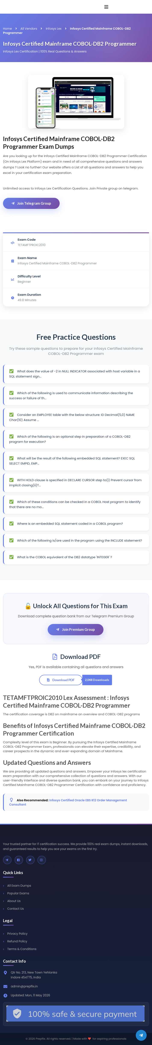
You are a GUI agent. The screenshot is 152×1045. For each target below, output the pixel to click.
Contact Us (15, 909)
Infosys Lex (54, 28)
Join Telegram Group (31, 203)
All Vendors (29, 28)
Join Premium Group (75, 629)
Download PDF (60, 680)
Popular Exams (18, 893)
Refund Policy (17, 941)
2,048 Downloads (97, 680)
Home (7, 28)
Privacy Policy (17, 933)
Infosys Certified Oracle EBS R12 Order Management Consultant (68, 802)
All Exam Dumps (19, 885)
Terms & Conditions (21, 949)
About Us (14, 901)
